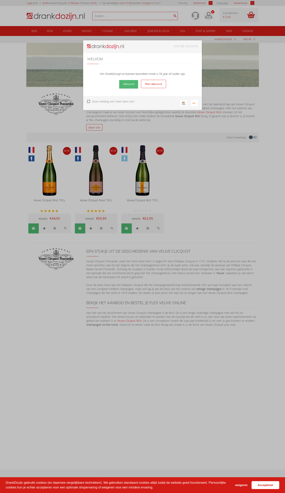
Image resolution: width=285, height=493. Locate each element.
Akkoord (128, 84)
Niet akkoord (153, 84)
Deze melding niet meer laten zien (113, 101)
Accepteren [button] (265, 485)
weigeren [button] (241, 485)
